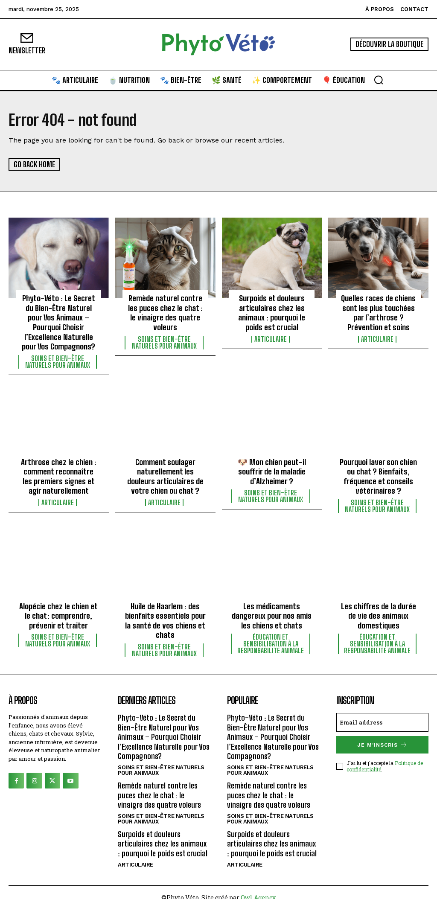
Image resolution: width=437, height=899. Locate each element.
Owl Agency (258, 887)
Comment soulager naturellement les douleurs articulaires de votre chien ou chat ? (165, 473)
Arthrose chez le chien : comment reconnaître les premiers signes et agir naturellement (59, 473)
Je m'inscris (382, 738)
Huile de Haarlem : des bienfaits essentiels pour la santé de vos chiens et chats (165, 615)
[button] (378, 80)
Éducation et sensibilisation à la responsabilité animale (270, 638)
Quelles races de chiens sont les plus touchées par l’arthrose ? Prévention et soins (378, 311)
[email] (382, 716)
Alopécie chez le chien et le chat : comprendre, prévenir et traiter (59, 611)
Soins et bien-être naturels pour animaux (57, 359)
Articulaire (270, 337)
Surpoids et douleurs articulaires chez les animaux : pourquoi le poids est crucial (272, 311)
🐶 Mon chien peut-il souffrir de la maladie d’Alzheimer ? (272, 468)
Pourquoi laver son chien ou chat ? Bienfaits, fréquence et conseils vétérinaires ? (378, 473)
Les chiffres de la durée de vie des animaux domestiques (378, 611)
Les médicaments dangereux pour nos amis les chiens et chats (272, 611)
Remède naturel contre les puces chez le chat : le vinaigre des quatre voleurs (165, 311)
